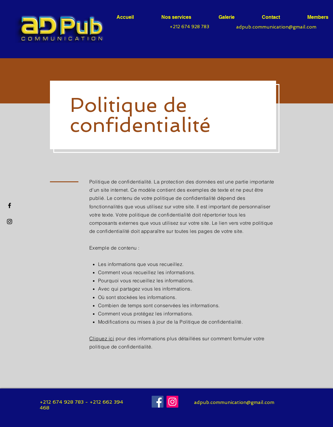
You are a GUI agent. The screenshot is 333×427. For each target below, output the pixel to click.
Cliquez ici (101, 338)
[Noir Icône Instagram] (9, 221)
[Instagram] (172, 402)
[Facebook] (9, 205)
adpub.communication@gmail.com (276, 27)
